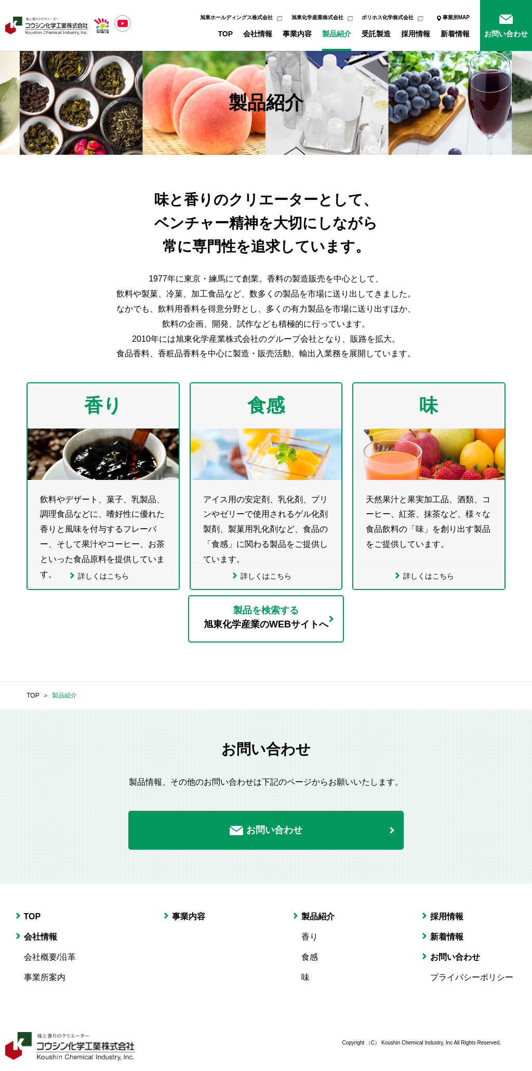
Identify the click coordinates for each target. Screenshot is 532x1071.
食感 (309, 957)
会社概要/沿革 (50, 957)
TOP (225, 34)
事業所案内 (44, 977)
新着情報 (455, 34)
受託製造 (376, 34)
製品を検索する (266, 617)
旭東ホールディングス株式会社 (236, 17)
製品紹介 (336, 34)
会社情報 (257, 34)
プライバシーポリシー (471, 977)
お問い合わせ (506, 34)
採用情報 (415, 34)
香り (309, 936)
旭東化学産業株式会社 (317, 17)
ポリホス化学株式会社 (388, 17)
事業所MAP (456, 17)
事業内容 (297, 34)
